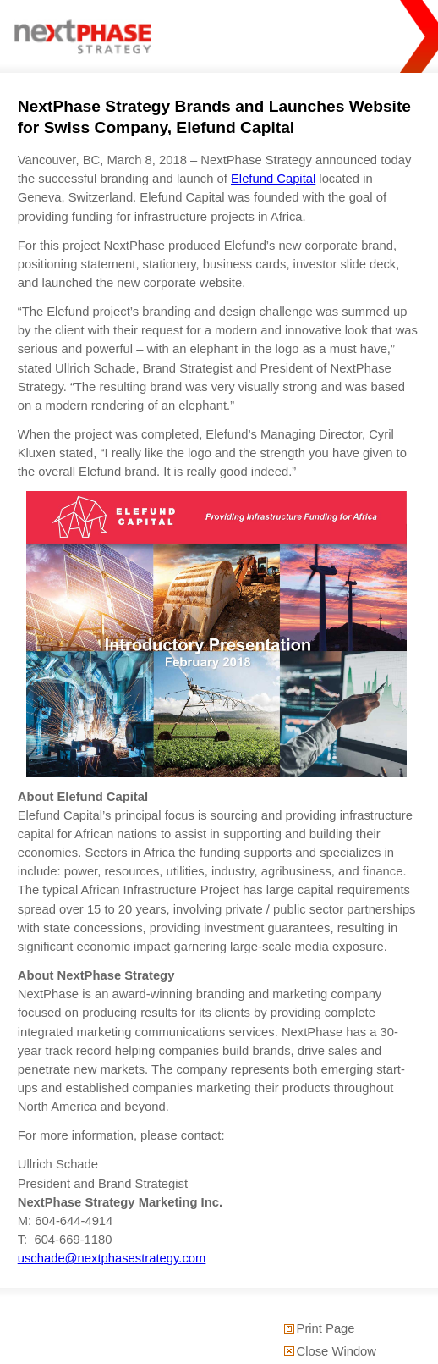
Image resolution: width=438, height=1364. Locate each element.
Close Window (336, 1351)
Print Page (326, 1328)
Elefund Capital (273, 178)
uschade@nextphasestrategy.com (112, 1258)
